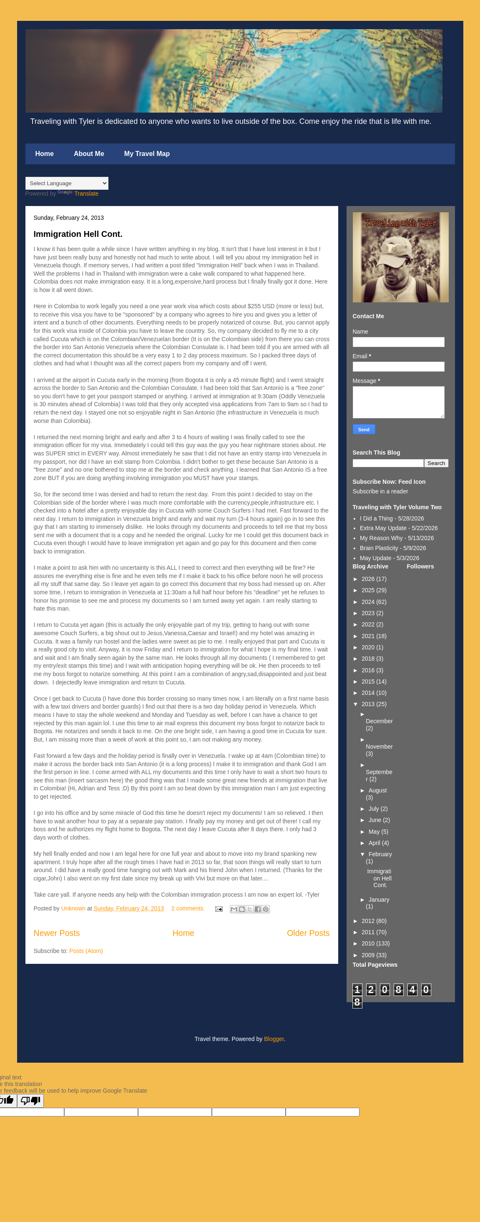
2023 (369, 613)
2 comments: (188, 908)
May (375, 831)
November (379, 746)
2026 (369, 579)
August (378, 790)
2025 (369, 590)
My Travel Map (147, 153)
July (375, 808)
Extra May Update (383, 528)
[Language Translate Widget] (66, 183)
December (379, 721)
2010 (369, 943)
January (379, 899)
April (375, 843)
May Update (375, 558)
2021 (369, 636)
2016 (369, 670)
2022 (369, 624)
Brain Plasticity (379, 548)
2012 (369, 921)
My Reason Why (381, 538)
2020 (369, 647)
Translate (78, 193)
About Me (89, 153)
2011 (369, 932)
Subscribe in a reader (380, 491)
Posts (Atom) (86, 951)
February (380, 854)
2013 (369, 704)
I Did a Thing (376, 518)
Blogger (274, 1039)
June (376, 820)
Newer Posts (57, 933)
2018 (369, 658)
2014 (369, 692)
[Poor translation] (30, 1101)
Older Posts (308, 933)
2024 (369, 601)
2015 (369, 681)
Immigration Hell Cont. (78, 234)
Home (44, 153)
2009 (369, 955)
